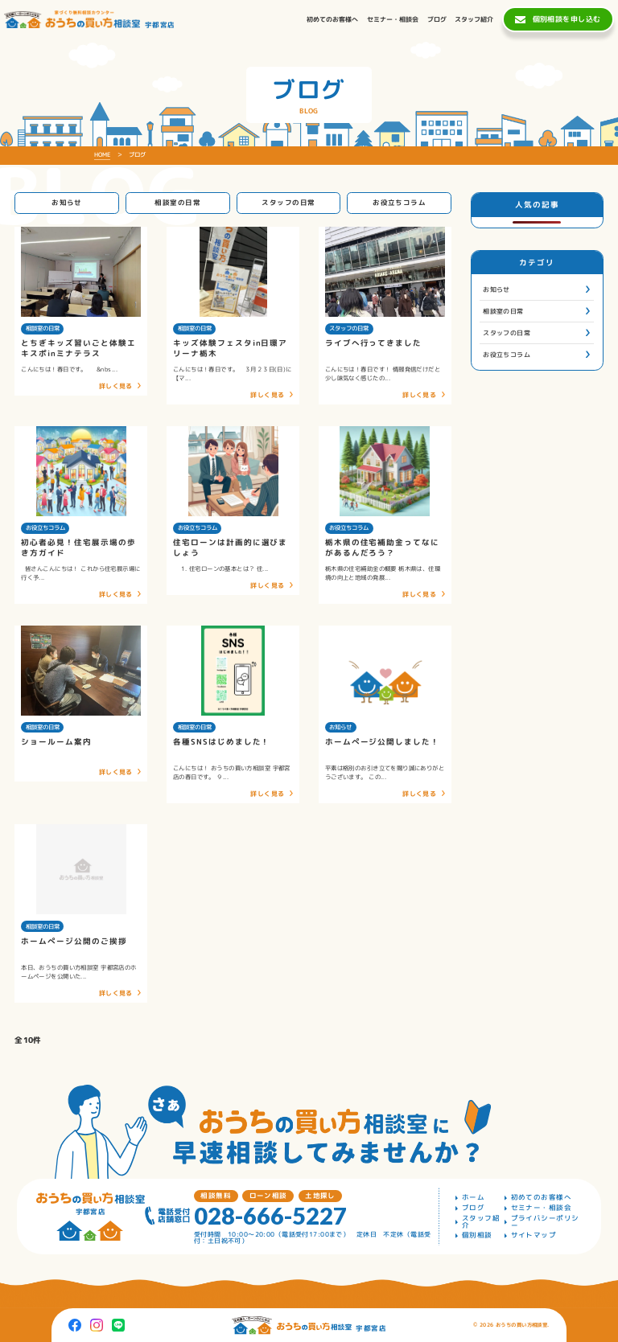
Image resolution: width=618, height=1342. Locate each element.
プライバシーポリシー (545, 1222)
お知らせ (67, 202)
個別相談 (477, 1235)
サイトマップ (534, 1235)
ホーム (473, 1197)
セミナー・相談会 (541, 1208)
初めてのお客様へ (541, 1197)
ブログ (473, 1208)
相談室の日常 (177, 202)
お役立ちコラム (399, 202)
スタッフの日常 (288, 202)
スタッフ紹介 (481, 1222)
